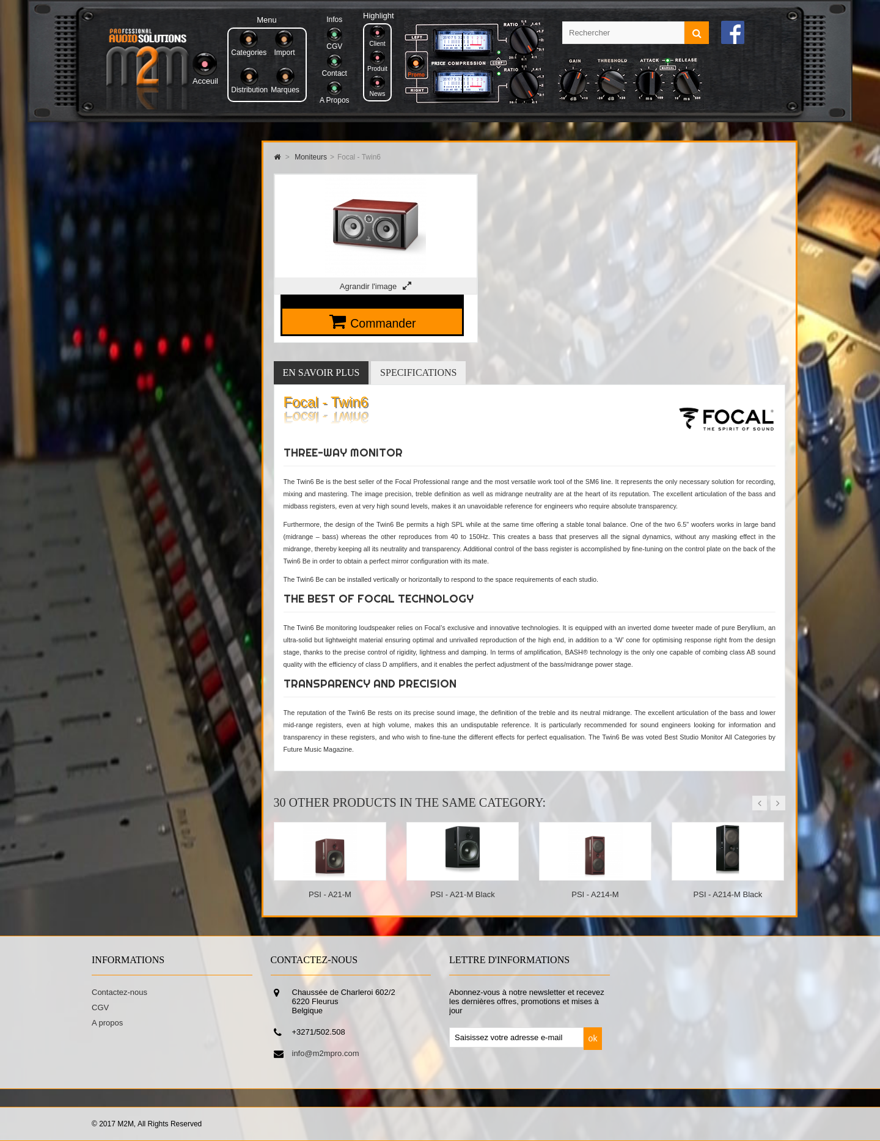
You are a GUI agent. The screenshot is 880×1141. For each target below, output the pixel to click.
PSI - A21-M (330, 894)
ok (593, 1038)
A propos (107, 1022)
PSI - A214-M (594, 894)
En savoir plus (321, 372)
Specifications (418, 372)
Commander (383, 323)
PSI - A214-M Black (728, 894)
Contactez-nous (119, 992)
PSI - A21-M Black (462, 894)
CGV (100, 1007)
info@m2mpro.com (325, 1053)
